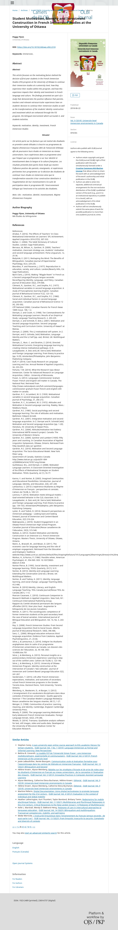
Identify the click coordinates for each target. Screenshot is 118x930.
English (15, 847)
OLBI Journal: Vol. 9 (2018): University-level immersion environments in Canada (59, 781)
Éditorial (78, 786)
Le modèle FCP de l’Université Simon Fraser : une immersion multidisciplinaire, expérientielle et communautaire (54, 754)
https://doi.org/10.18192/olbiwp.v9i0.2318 (36, 47)
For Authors (17, 883)
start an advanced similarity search (41, 833)
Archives (24, 10)
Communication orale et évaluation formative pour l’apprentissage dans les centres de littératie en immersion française (57, 762)
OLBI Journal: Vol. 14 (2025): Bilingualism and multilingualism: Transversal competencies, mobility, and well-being (56, 811)
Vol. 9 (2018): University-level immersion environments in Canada (57, 10)
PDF (76, 95)
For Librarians (18, 887)
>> (34, 827)
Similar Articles (20, 739)
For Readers (17, 879)
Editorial (78, 780)
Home (14, 10)
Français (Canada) (20, 851)
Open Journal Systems (22, 863)
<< (13, 827)
